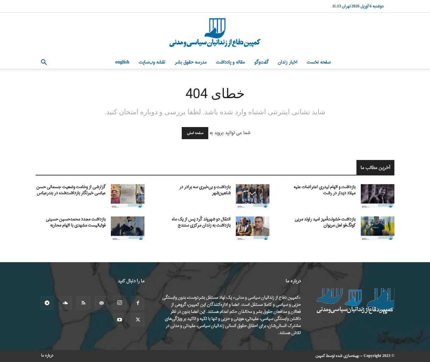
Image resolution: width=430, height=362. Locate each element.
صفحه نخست (319, 62)
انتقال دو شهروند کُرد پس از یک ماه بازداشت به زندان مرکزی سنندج (201, 222)
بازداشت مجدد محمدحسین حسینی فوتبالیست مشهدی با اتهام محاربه (75, 222)
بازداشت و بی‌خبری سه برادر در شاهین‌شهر (204, 190)
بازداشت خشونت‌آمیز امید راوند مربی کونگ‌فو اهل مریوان (325, 222)
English (122, 62)
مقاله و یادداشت (230, 62)
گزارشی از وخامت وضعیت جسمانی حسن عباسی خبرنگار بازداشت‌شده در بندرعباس (70, 190)
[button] (44, 63)
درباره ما (47, 356)
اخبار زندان (287, 62)
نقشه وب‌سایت (152, 62)
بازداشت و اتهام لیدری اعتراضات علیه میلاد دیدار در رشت (324, 190)
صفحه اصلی (195, 133)
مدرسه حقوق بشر (191, 62)
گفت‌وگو (261, 62)
